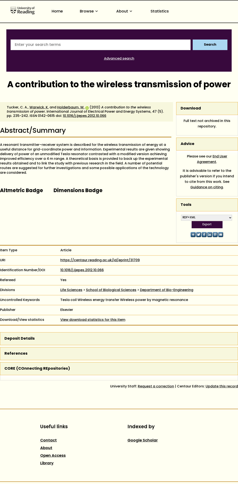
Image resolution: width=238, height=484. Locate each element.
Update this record (222, 386)
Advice (187, 144)
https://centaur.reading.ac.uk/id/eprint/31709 (100, 260)
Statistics (160, 11)
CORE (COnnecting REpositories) (37, 368)
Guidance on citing (206, 187)
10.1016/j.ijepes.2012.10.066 (84, 116)
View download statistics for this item (92, 320)
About (125, 11)
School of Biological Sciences (111, 290)
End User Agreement (212, 159)
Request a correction (156, 386)
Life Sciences (71, 290)
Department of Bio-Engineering (166, 290)
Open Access (53, 456)
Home (57, 11)
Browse (89, 11)
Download (191, 108)
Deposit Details (19, 338)
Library (47, 463)
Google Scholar (142, 440)
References (16, 353)
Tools (186, 205)
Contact (48, 440)
